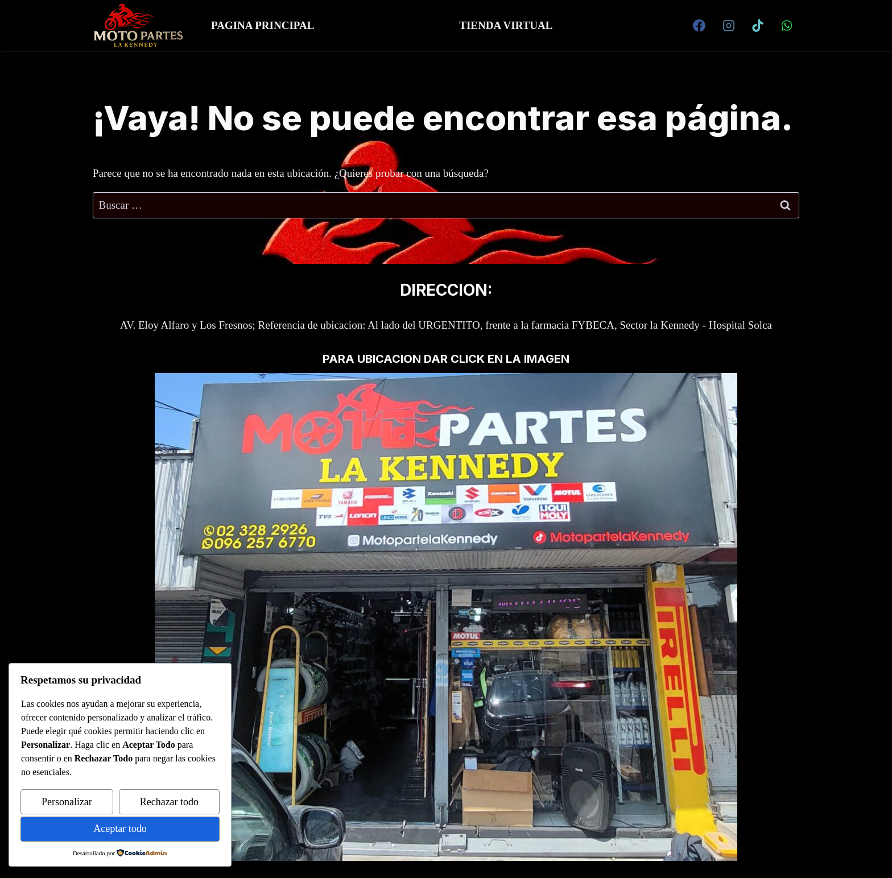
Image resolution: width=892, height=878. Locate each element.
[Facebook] (699, 25)
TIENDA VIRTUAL (505, 25)
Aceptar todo (119, 828)
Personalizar (67, 801)
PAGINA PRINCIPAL (262, 25)
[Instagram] (728, 25)
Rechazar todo (169, 801)
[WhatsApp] (786, 25)
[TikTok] (757, 25)
